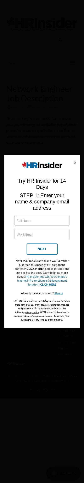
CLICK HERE (35, 268)
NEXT (42, 249)
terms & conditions (27, 315)
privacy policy (32, 312)
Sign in (58, 293)
